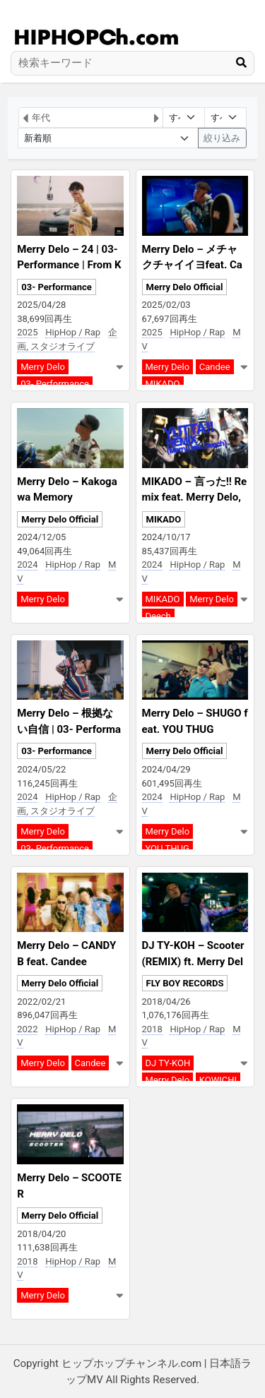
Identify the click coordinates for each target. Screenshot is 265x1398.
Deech (158, 616)
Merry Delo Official (184, 287)
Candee (214, 367)
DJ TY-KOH (168, 1063)
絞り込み (222, 138)
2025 (27, 332)
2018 (152, 1029)
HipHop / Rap (72, 332)
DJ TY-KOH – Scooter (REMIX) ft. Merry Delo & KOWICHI (193, 961)
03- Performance (56, 287)
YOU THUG (167, 848)
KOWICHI (218, 1080)
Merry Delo (42, 367)
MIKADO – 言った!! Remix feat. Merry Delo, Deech (194, 497)
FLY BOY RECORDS (185, 983)
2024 (27, 564)
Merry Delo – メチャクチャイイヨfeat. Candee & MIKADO (192, 265)
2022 (27, 1029)
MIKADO (163, 383)
